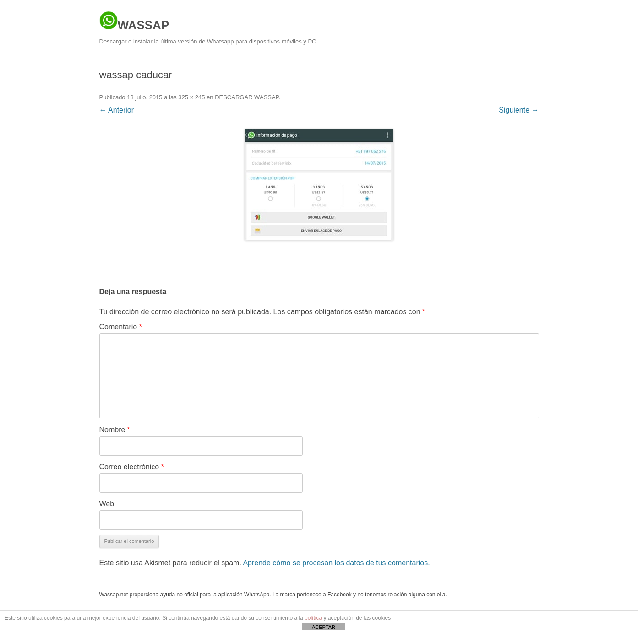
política (313, 618)
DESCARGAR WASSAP (246, 97)
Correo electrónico (131, 467)
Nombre (115, 430)
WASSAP (134, 21)
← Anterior (116, 110)
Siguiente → (519, 110)
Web (107, 504)
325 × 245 (191, 97)
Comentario (120, 327)
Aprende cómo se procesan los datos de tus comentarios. (336, 563)
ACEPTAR (323, 627)
